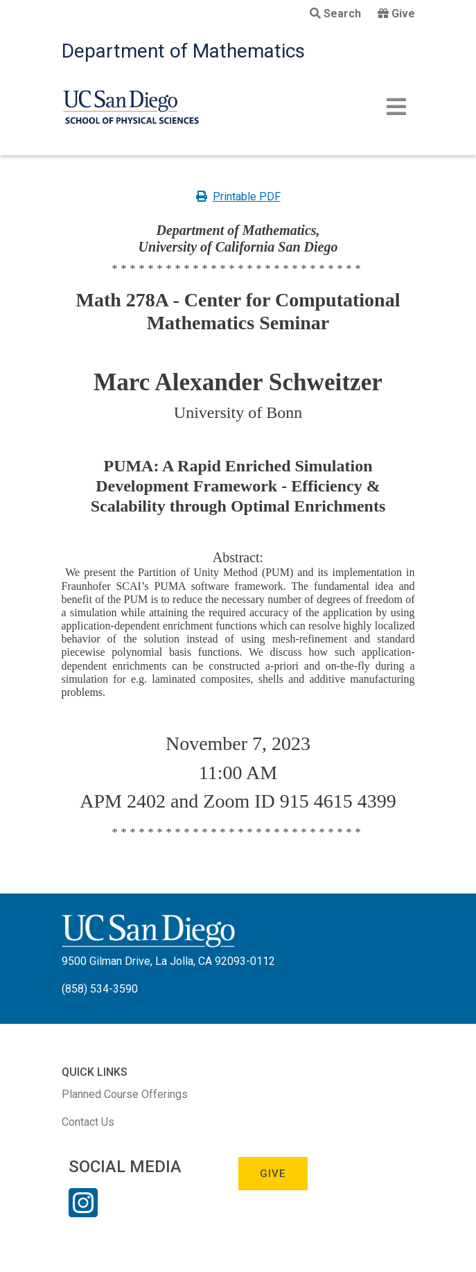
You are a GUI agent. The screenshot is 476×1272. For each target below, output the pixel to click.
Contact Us (88, 1122)
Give (396, 13)
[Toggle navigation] (396, 106)
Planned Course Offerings (125, 1094)
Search (335, 13)
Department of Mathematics (183, 51)
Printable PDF (238, 196)
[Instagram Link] (83, 1211)
